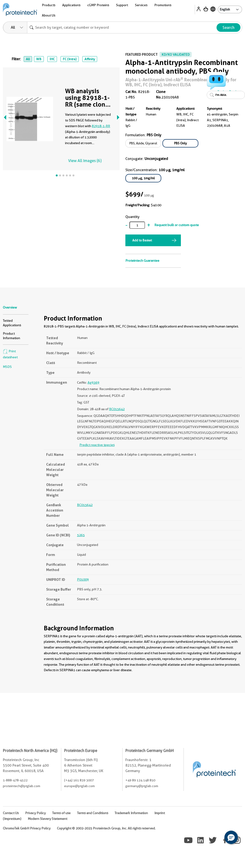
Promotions (162, 5)
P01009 (83, 579)
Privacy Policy (35, 813)
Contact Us (11, 813)
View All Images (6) (84, 160)
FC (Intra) (70, 59)
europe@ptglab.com (79, 786)
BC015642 (117, 409)
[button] (231, 837)
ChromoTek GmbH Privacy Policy (26, 828)
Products (48, 5)
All (28, 59)
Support (122, 5)
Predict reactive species (97, 445)
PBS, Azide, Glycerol (143, 143)
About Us (48, 15)
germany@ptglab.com (141, 786)
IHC (52, 59)
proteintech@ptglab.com (21, 786)
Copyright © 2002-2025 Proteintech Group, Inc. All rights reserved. (106, 828)
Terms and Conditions (92, 813)
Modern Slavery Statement (47, 819)
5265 (81, 535)
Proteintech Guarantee (142, 260)
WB (38, 59)
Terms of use (61, 813)
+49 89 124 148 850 (140, 780)
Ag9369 (93, 382)
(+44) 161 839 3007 (79, 780)
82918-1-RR (101, 126)
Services (141, 5)
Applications (71, 5)
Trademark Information (131, 813)
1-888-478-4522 (15, 780)
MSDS (7, 367)
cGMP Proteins (98, 5)
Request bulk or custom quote (176, 225)
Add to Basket (142, 240)
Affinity (89, 59)
